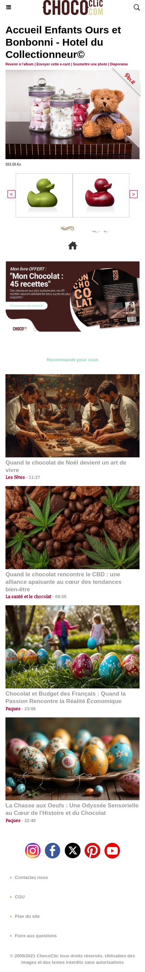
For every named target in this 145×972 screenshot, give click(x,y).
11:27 (32, 477)
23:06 (28, 708)
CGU (16, 896)
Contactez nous (28, 877)
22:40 (28, 820)
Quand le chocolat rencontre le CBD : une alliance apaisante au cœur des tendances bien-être (63, 582)
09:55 (59, 596)
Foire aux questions (32, 935)
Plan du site (24, 916)
